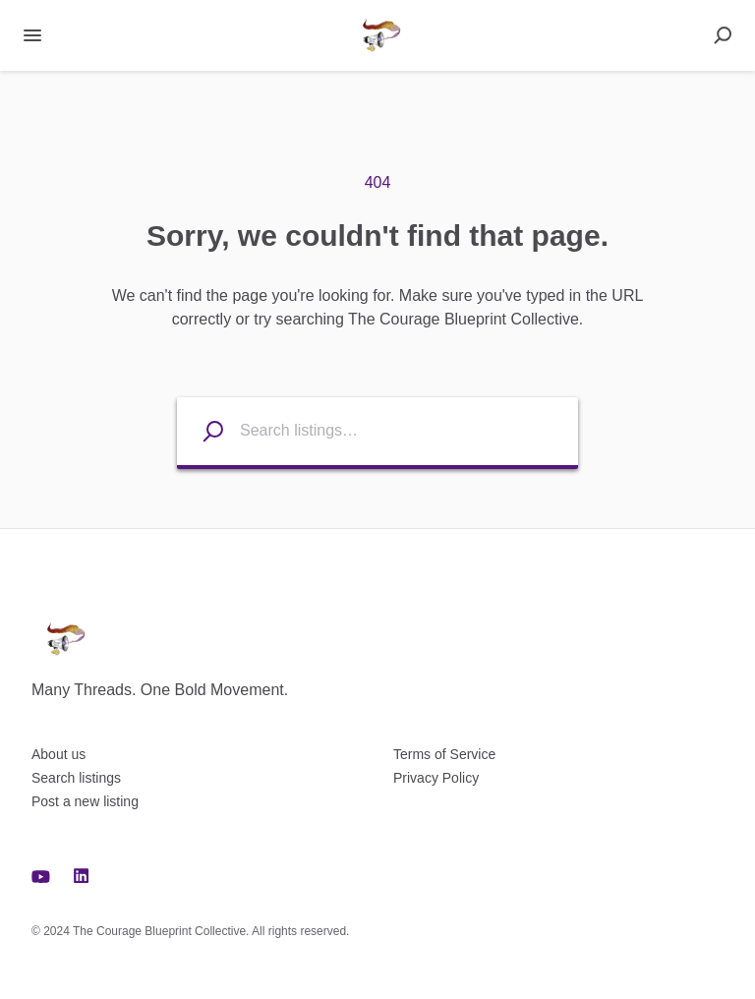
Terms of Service (444, 754)
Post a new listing (85, 801)
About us (58, 754)
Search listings (76, 778)
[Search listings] (200, 431)
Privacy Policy (436, 778)
